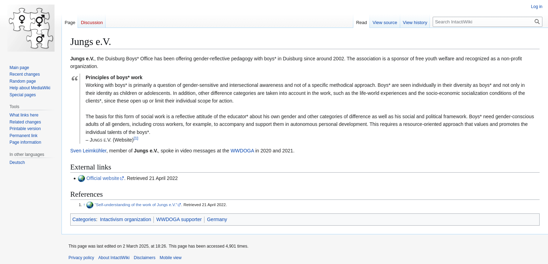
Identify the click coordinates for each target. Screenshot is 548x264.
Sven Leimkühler (88, 150)
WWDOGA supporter (179, 219)
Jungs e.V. (146, 150)
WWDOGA (242, 150)
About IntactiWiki (113, 257)
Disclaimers (145, 257)
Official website (102, 178)
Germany (217, 219)
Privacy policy (81, 257)
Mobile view (171, 257)
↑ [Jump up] (84, 204)
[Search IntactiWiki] (487, 22)
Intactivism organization (125, 219)
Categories (84, 219)
